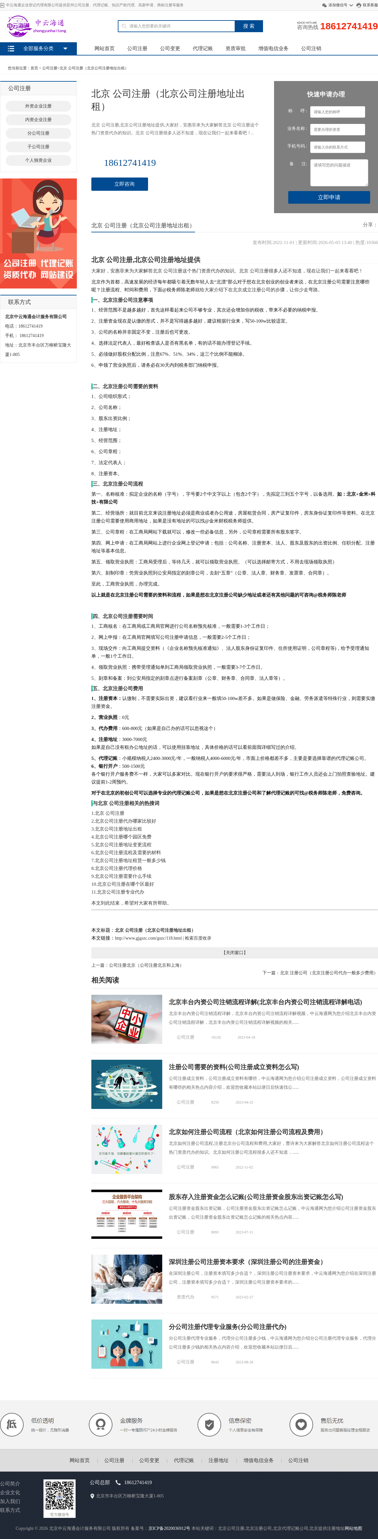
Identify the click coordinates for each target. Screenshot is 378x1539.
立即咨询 (124, 184)
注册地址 (219, 1460)
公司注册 (137, 48)
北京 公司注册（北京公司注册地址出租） (94, 68)
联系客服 (370, 5)
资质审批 (236, 48)
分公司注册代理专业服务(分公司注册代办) (227, 1326)
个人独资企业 (38, 160)
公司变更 (170, 48)
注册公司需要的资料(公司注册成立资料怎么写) (234, 1067)
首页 (34, 68)
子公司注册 (38, 146)
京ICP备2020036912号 (169, 1528)
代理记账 (203, 48)
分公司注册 (38, 133)
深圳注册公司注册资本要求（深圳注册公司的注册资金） (247, 1261)
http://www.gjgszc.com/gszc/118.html (148, 938)
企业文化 (10, 1492)
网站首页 (104, 48)
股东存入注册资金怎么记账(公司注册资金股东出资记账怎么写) (256, 1196)
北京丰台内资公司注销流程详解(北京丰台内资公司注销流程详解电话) (265, 1002)
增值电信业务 (273, 48)
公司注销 (311, 48)
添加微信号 (338, 5)
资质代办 (185, 1297)
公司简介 (10, 1483)
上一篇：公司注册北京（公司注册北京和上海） (137, 965)
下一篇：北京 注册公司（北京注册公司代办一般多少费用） (320, 973)
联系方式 (10, 1510)
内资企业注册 (38, 119)
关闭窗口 (234, 952)
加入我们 (10, 1501)
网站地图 (353, 1528)
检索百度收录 (198, 938)
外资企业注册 (38, 106)
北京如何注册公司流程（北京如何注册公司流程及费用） (247, 1131)
